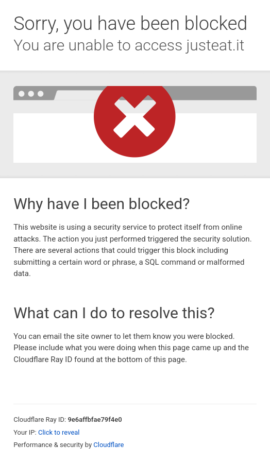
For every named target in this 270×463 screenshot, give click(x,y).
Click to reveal (59, 432)
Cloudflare (108, 445)
